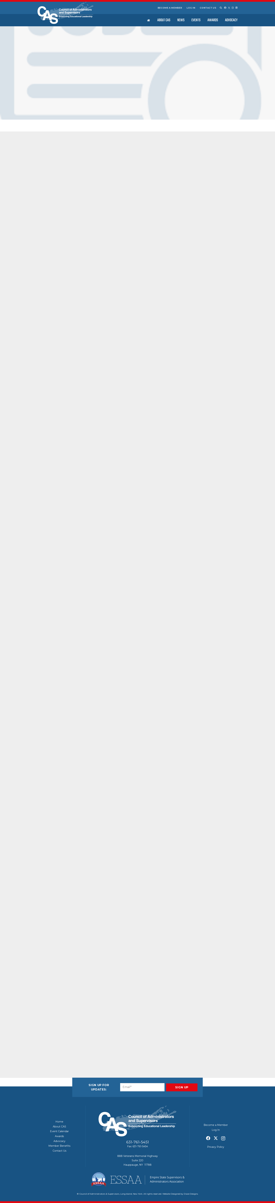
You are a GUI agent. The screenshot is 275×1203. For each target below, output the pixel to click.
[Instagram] (233, 8)
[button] (220, 8)
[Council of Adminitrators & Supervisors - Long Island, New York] (65, 13)
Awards (59, 1136)
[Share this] (55, 1050)
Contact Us (208, 7)
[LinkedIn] (236, 8)
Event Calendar (59, 1131)
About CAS (59, 1126)
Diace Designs (191, 1193)
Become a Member (170, 7)
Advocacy (59, 1141)
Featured (99, 107)
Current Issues (87, 107)
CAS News (74, 107)
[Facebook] (225, 8)
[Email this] (47, 1050)
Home (59, 1121)
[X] (229, 8)
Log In (191, 7)
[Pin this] (80, 1050)
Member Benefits (59, 1145)
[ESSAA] (137, 1179)
